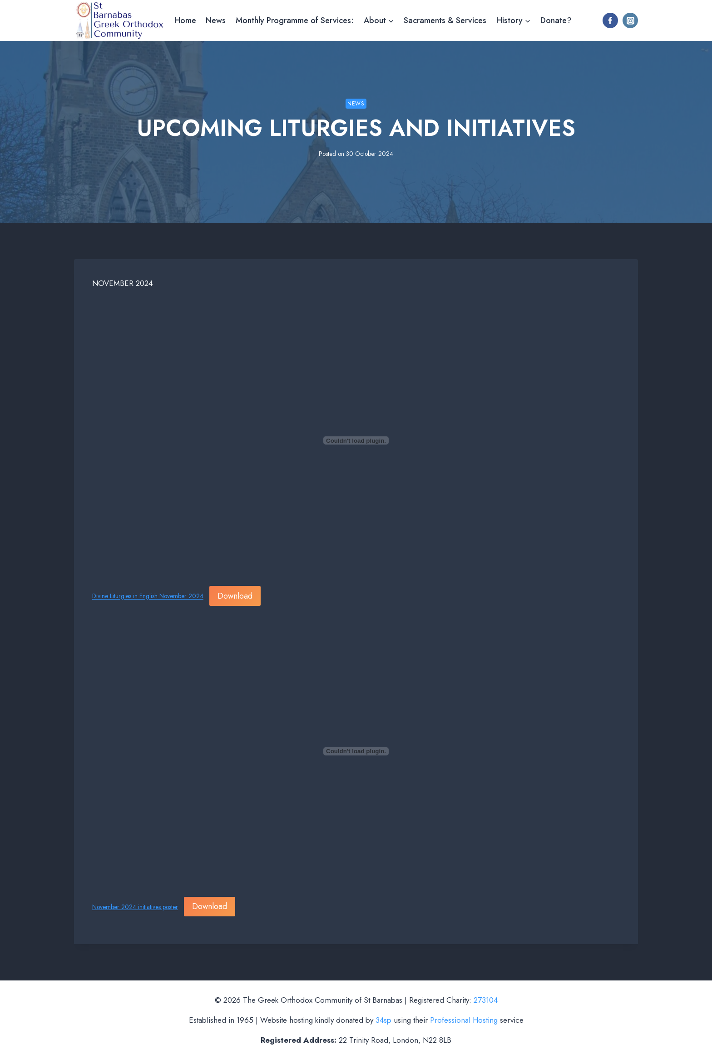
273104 (486, 1000)
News (216, 20)
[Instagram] (630, 20)
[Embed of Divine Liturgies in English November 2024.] (356, 440)
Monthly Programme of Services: (295, 20)
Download (235, 596)
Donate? (556, 20)
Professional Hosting (464, 1020)
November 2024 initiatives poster (135, 906)
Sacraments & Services (445, 20)
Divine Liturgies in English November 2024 (147, 596)
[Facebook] (610, 20)
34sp (383, 1020)
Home (185, 20)
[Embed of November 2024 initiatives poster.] (356, 751)
